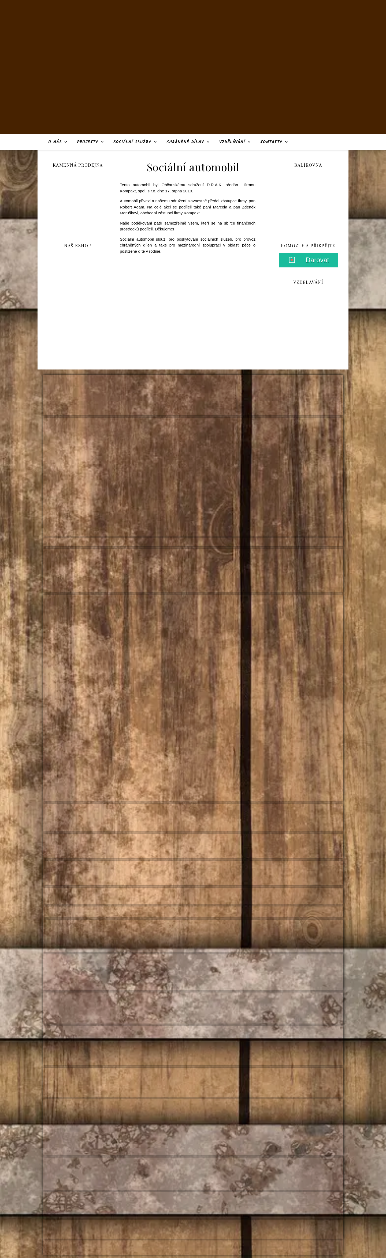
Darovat (317, 260)
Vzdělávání (232, 142)
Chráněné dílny (185, 142)
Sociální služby (132, 142)
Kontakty (271, 142)
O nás (55, 142)
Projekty (87, 142)
